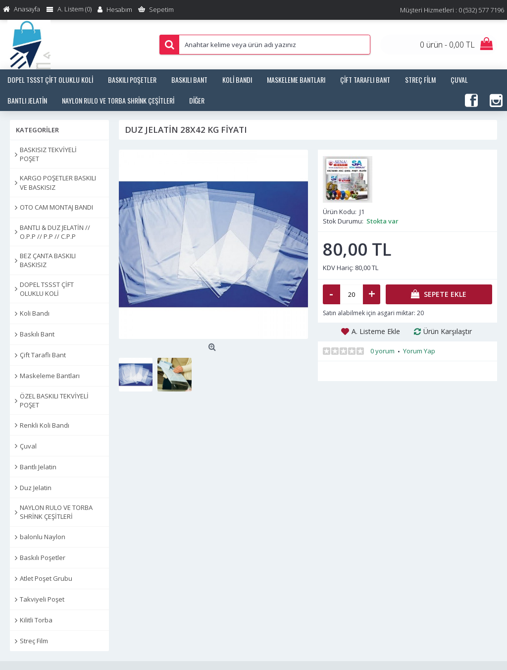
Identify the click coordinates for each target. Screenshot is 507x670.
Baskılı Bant (37, 334)
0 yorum (382, 350)
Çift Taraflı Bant (43, 354)
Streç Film (34, 640)
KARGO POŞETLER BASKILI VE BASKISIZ (58, 182)
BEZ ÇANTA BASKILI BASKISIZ (48, 260)
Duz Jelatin (35, 487)
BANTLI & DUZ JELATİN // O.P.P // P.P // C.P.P (55, 232)
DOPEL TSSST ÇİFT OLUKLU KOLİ (47, 289)
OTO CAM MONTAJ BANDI (56, 207)
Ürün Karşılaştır (447, 331)
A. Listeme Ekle (376, 331)
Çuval (28, 446)
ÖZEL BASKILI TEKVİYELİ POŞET (54, 400)
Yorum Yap (419, 350)
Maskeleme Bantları (50, 375)
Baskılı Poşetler (42, 557)
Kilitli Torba (36, 619)
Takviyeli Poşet (42, 599)
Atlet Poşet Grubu (46, 578)
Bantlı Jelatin (38, 466)
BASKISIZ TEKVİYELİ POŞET (48, 154)
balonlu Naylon (42, 536)
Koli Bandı (35, 313)
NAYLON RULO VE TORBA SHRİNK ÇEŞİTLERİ (56, 512)
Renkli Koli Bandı (44, 425)
